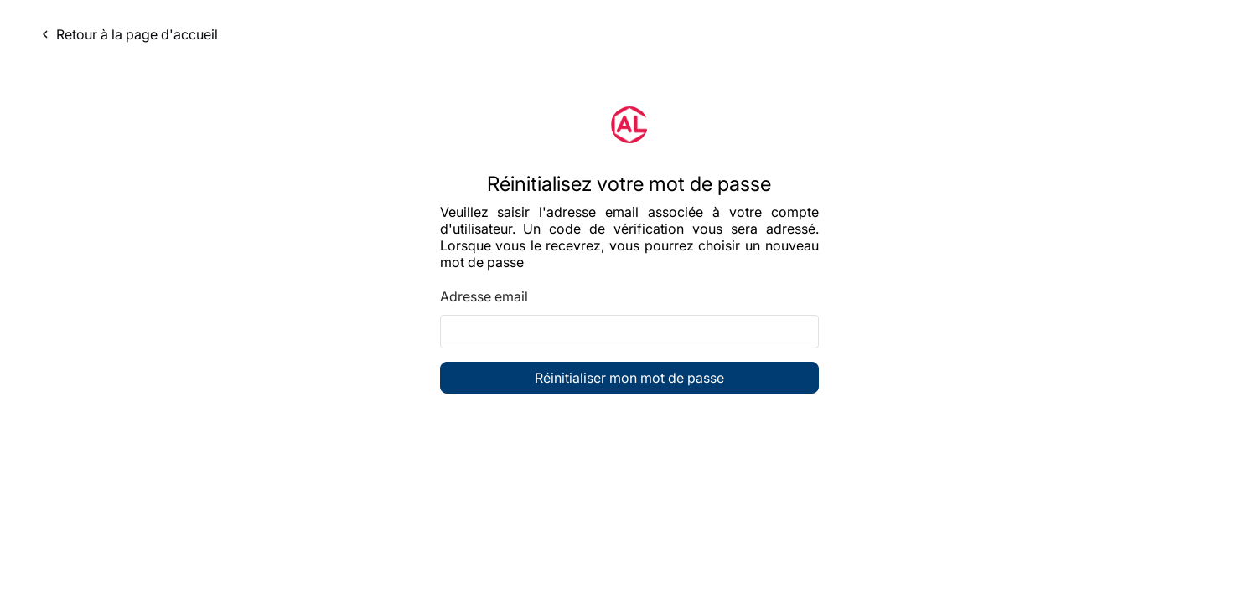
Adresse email (484, 297)
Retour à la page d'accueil (128, 34)
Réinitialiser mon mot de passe (629, 377)
